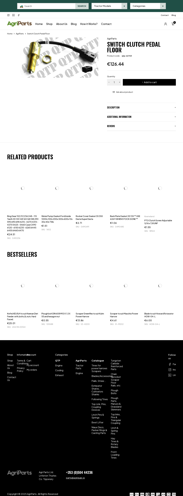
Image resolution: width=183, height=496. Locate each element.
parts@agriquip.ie (75, 477)
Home (9, 33)
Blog (174, 15)
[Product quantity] (114, 82)
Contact (165, 15)
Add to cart (150, 82)
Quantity (111, 76)
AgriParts (20, 33)
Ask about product (124, 92)
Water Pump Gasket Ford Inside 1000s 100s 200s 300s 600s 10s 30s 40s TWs (56, 219)
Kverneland (149, 216)
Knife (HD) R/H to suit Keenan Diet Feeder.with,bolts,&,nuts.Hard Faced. (22, 316)
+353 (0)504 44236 (79, 472)
